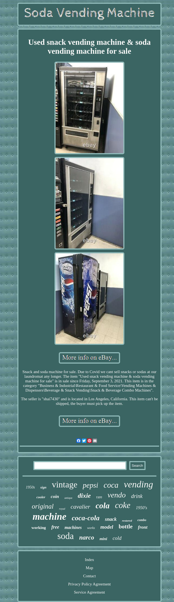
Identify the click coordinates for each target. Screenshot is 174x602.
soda (65, 536)
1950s (30, 487)
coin (55, 496)
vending (138, 484)
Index (89, 559)
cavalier (80, 506)
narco (86, 537)
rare (99, 497)
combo (141, 520)
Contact (89, 576)
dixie (84, 495)
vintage (64, 484)
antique (68, 497)
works (91, 528)
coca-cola (86, 518)
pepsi (90, 485)
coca (111, 485)
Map (89, 568)
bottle (126, 526)
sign (43, 487)
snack (111, 519)
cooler (40, 497)
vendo (117, 495)
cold (117, 538)
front (142, 527)
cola (103, 505)
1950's (141, 507)
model (106, 527)
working (38, 527)
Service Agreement (89, 592)
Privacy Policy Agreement (89, 584)
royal (62, 508)
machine (49, 516)
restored (127, 520)
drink (137, 496)
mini (103, 539)
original (43, 506)
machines (73, 527)
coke (122, 505)
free (55, 527)
